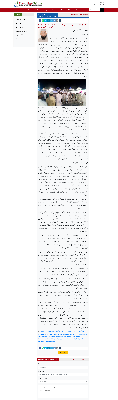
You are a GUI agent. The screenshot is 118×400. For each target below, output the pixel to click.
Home (16, 10)
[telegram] (51, 20)
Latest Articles (20, 23)
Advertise (71, 10)
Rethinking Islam (21, 19)
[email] (57, 20)
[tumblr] (60, 20)
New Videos (19, 27)
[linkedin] (48, 20)
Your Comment (43, 378)
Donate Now (63, 353)
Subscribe (79, 10)
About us (30, 10)
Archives (37, 10)
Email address (43, 371)
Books (57, 10)
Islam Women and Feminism (48, 341)
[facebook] (40, 20)
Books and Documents (23, 39)
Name (40, 364)
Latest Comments (21, 31)
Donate (63, 10)
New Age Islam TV (48, 10)
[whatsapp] (43, 20)
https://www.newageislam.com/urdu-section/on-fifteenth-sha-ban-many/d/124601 (64, 331)
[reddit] (54, 20)
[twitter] (45, 20)
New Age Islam (42, 334)
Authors (22, 10)
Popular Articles (21, 35)
